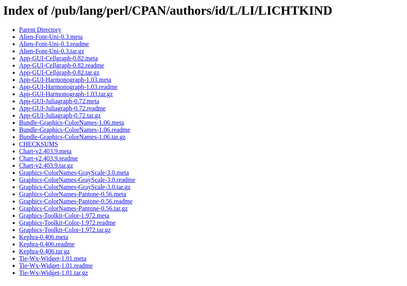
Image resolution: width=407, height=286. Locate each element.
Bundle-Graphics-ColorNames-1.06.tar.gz (72, 136)
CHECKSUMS (38, 144)
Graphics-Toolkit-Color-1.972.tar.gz (65, 229)
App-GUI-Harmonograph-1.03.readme (68, 86)
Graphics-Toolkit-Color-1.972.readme (67, 222)
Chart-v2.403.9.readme (48, 158)
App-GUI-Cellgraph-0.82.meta (58, 58)
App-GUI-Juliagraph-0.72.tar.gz (60, 115)
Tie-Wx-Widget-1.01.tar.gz (53, 272)
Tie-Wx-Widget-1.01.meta (52, 258)
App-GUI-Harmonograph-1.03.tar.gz (66, 94)
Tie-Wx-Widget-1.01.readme (56, 265)
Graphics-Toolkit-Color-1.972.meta (64, 215)
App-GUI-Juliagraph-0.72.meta (59, 101)
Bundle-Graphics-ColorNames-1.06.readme (74, 129)
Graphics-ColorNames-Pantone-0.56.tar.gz (73, 208)
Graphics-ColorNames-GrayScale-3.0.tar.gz (74, 187)
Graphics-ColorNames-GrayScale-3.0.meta (74, 172)
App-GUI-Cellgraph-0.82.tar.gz (59, 72)
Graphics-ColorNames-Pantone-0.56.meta (72, 194)
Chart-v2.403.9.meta (45, 151)
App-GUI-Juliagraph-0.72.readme (62, 108)
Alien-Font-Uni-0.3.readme (54, 44)
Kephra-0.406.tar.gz (44, 251)
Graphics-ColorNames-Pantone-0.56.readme (75, 201)
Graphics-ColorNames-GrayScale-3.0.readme (77, 179)
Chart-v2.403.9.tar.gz (46, 165)
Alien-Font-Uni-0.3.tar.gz (51, 51)
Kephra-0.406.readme (47, 244)
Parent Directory (40, 29)
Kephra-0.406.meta (43, 237)
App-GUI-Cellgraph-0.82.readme (61, 65)
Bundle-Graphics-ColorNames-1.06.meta (71, 122)
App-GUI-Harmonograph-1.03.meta (65, 79)
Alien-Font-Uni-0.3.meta (51, 36)
